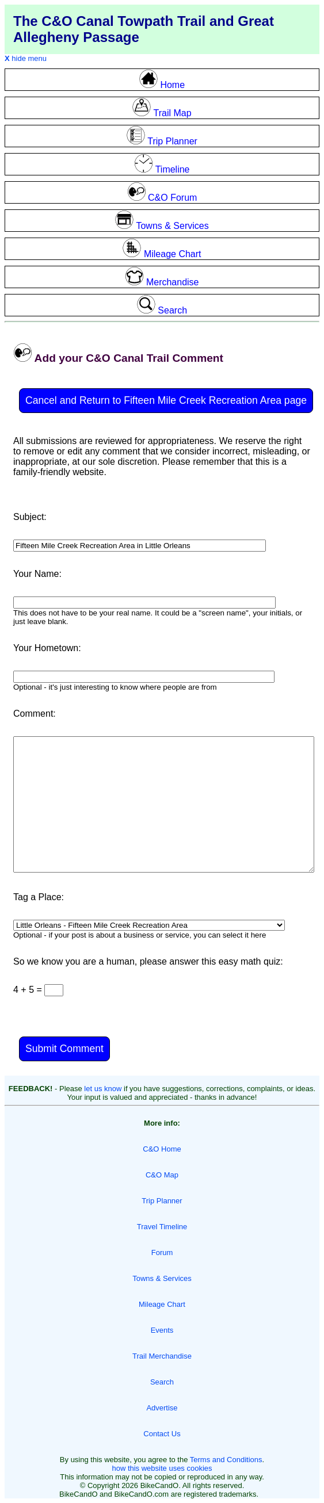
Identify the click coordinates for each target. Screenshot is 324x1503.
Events (162, 1330)
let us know (102, 1088)
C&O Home (162, 1149)
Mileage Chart (162, 1304)
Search (162, 1382)
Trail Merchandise (162, 1356)
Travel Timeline (162, 1226)
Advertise (161, 1407)
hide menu (26, 58)
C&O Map (162, 1175)
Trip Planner (162, 1200)
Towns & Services (162, 1278)
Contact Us (161, 1433)
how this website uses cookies (162, 1468)
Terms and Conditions (226, 1459)
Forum (162, 1252)
